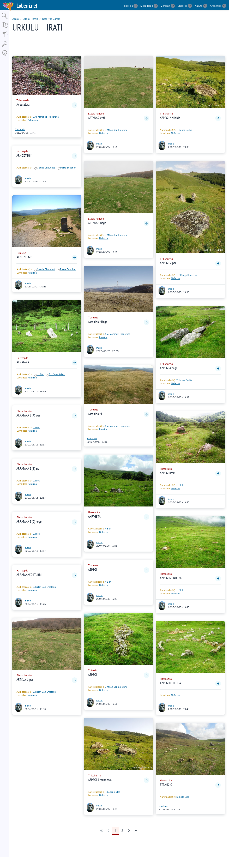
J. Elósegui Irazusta (186, 275)
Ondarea (182, 5)
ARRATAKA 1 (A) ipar (28, 415)
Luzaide (103, 337)
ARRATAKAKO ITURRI (29, 574)
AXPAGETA (94, 516)
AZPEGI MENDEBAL (171, 578)
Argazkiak (215, 5)
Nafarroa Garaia (51, 18)
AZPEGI (92, 569)
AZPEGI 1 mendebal (100, 779)
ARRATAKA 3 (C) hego (29, 521)
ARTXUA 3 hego (97, 223)
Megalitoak (146, 5)
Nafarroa (32, 272)
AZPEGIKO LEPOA (170, 683)
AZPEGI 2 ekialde (170, 118)
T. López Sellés (57, 374)
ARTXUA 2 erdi (96, 118)
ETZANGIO (166, 784)
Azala (15, 18)
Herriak (128, 5)
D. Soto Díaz (182, 796)
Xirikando (20, 129)
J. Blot (40, 374)
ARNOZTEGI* (24, 155)
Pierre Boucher (68, 167)
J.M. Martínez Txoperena (46, 116)
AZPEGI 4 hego (169, 368)
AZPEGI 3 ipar (168, 263)
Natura (198, 5)
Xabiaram (92, 438)
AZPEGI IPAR (167, 473)
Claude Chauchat (46, 167)
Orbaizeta (33, 120)
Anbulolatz (22, 104)
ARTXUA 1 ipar (24, 679)
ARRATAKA (22, 362)
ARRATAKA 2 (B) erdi (28, 468)
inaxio (28, 178)
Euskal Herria (30, 18)
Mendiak (165, 5)
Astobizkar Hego (97, 321)
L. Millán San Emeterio (44, 587)
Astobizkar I (95, 414)
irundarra (163, 806)
